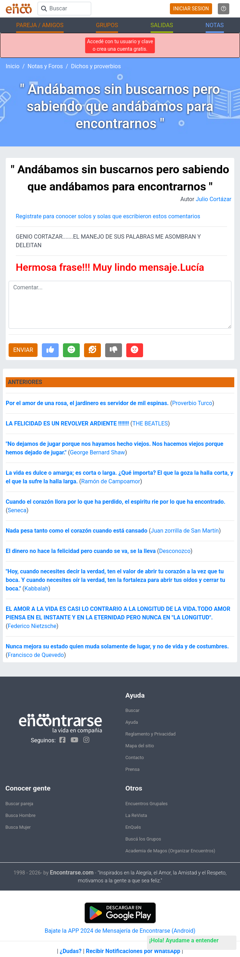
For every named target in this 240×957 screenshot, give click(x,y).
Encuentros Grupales (147, 803)
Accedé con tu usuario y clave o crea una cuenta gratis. (120, 45)
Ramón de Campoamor (110, 481)
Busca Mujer (18, 827)
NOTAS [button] (215, 25)
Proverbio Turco (192, 403)
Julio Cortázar (213, 199)
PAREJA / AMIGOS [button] (39, 25)
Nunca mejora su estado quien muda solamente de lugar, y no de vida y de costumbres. (117, 646)
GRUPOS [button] (107, 25)
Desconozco (175, 551)
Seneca (17, 510)
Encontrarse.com (72, 872)
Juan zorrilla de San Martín (185, 530)
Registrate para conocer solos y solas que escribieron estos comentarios (108, 216)
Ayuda (132, 722)
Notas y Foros (45, 66)
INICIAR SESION (191, 8)
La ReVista (136, 815)
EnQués (133, 827)
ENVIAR (23, 350)
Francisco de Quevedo (36, 655)
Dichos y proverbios (96, 66)
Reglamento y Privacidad (151, 734)
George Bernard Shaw (97, 452)
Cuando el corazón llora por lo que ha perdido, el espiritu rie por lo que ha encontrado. (115, 501)
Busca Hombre (20, 815)
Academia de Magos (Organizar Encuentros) (170, 850)
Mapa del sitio (140, 745)
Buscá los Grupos (143, 839)
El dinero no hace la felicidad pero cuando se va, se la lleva (81, 551)
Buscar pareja (19, 803)
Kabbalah (36, 588)
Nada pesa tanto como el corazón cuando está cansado (76, 530)
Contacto (135, 757)
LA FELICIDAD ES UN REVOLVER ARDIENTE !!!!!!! (67, 423)
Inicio (12, 66)
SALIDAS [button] (162, 25)
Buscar (133, 710)
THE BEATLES (150, 423)
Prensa (133, 769)
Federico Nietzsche (32, 626)
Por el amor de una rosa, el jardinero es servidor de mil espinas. (87, 403)
